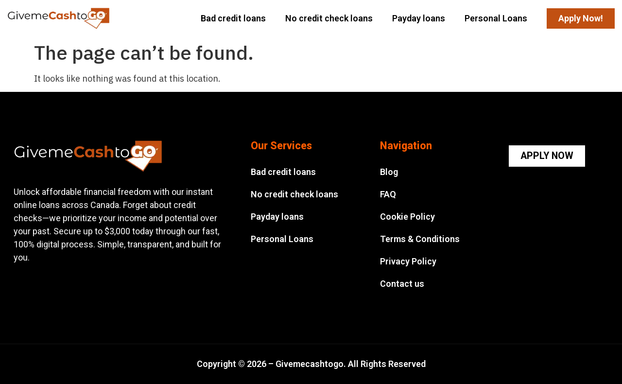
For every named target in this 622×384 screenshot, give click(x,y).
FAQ (388, 194)
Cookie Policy (407, 216)
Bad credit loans (233, 18)
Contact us (402, 284)
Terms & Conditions (420, 239)
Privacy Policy (408, 261)
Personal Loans (496, 18)
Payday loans (418, 18)
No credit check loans (329, 18)
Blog (389, 172)
